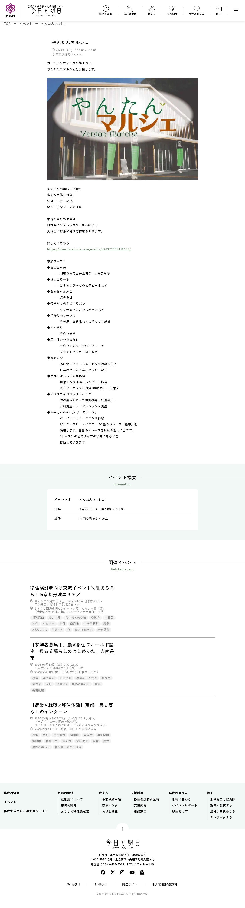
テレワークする (221, 827)
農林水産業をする (222, 821)
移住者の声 (180, 821)
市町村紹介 (69, 815)
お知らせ (101, 894)
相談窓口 (140, 821)
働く (218, 14)
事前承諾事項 (111, 809)
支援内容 (140, 815)
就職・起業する (221, 815)
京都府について (72, 809)
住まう (152, 14)
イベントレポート (184, 815)
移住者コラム (196, 14)
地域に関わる (181, 809)
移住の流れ (105, 14)
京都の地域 (130, 14)
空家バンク (110, 815)
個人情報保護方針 (165, 894)
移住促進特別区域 (146, 809)
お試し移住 (110, 821)
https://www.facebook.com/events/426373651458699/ (89, 249)
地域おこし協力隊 (222, 809)
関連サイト (130, 894)
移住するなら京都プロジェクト (26, 821)
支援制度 (172, 14)
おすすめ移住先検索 (75, 821)
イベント (10, 812)
